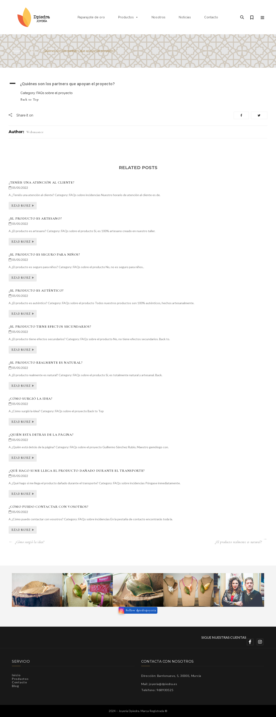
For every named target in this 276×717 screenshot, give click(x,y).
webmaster (35, 132)
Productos (128, 17)
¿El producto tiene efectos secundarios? (50, 326)
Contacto (211, 17)
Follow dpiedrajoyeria (141, 610)
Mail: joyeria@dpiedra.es (159, 684)
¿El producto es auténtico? (36, 290)
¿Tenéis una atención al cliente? (41, 182)
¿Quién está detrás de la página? (41, 434)
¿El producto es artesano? (35, 218)
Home (16, 51)
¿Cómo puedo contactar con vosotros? (48, 507)
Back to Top (29, 99)
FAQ (31, 51)
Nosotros (159, 17)
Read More (20, 206)
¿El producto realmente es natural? (46, 362)
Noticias (185, 17)
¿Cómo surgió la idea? (30, 398)
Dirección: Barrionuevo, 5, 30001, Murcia (171, 676)
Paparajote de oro (91, 17)
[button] (138, 84)
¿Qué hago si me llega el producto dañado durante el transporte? (77, 471)
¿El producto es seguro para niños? (44, 254)
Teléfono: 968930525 (157, 690)
